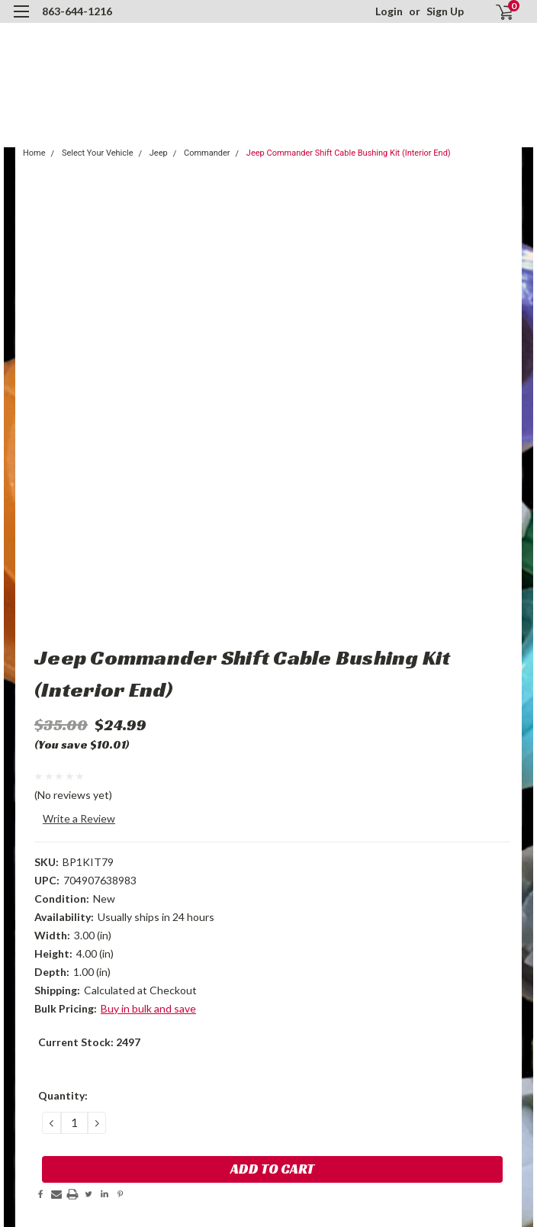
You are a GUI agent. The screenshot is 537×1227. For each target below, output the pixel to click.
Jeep (159, 153)
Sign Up (445, 11)
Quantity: (63, 1095)
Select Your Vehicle (97, 153)
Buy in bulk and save (148, 1008)
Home (34, 153)
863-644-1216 (77, 11)
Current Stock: (89, 1041)
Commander (207, 153)
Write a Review (79, 818)
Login (389, 11)
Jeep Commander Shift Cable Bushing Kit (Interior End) (348, 153)
